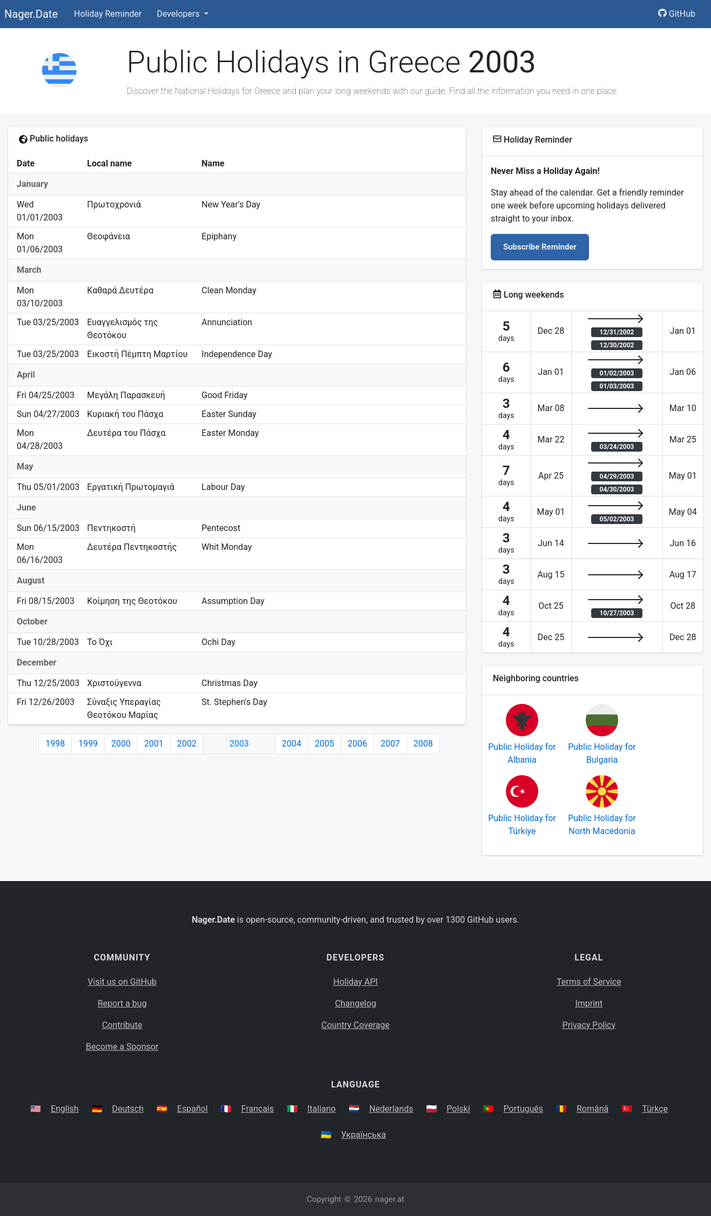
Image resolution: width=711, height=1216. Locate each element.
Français (257, 1109)
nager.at (389, 1199)
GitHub (676, 14)
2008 (423, 743)
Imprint (588, 1003)
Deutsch (128, 1109)
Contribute (122, 1025)
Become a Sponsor (122, 1047)
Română (592, 1109)
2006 (357, 743)
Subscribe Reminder (540, 247)
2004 (291, 743)
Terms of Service (589, 982)
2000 (121, 743)
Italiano (321, 1109)
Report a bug (122, 1003)
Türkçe (655, 1109)
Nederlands (391, 1109)
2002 (187, 743)
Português (524, 1109)
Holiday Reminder (108, 14)
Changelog (355, 1003)
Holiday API (355, 982)
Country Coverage (355, 1025)
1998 (55, 743)
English (65, 1109)
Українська (363, 1135)
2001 (154, 743)
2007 (390, 743)
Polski (458, 1109)
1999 (88, 743)
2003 (239, 743)
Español (192, 1109)
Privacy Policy (589, 1025)
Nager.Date (31, 14)
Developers (179, 14)
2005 (324, 743)
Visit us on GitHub (122, 982)
